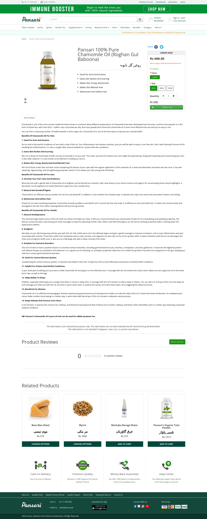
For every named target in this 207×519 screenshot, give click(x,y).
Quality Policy (37, 495)
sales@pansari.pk (66, 507)
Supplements (75, 27)
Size (153, 83)
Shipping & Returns (103, 495)
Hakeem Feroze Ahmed (55, 495)
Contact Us (118, 495)
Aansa (182, 2)
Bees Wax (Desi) (40, 425)
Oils (114, 27)
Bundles (136, 27)
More (158, 27)
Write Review (177, 342)
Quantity (154, 96)
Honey (88, 27)
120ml (170, 88)
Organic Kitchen (146, 2)
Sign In (176, 17)
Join (183, 17)
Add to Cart (162, 107)
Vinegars (148, 27)
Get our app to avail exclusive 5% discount (165, 63)
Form (154, 73)
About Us (25, 495)
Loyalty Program (73, 495)
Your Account (179, 20)
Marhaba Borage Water (124, 425)
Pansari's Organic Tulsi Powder (166, 426)
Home (24, 39)
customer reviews (113, 355)
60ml (162, 88)
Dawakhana (161, 2)
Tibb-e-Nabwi (28, 27)
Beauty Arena (102, 27)
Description (29, 117)
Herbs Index (88, 495)
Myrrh (82, 425)
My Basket (159, 20)
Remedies (125, 27)
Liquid (154, 77)
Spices (49, 27)
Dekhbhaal (173, 2)
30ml (153, 88)
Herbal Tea (60, 27)
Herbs (40, 27)
